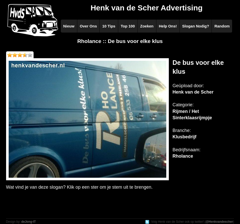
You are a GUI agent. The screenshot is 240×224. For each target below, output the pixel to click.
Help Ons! (168, 26)
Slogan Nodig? (195, 26)
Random (222, 26)
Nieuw (68, 26)
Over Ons (88, 26)
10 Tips (108, 26)
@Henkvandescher (219, 221)
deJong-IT (28, 221)
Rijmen (180, 111)
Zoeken (147, 26)
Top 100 (128, 26)
